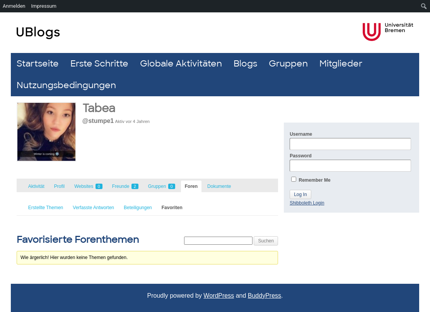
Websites (88, 186)
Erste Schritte (99, 63)
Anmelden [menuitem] (14, 6)
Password (350, 162)
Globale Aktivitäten (181, 63)
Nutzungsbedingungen (66, 85)
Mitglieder (340, 63)
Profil (59, 186)
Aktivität (36, 186)
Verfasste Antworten (93, 207)
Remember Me (310, 180)
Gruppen (288, 63)
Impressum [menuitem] (43, 6)
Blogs (245, 63)
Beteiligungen (138, 207)
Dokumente (219, 186)
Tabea (98, 108)
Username (350, 140)
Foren (191, 186)
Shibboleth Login (307, 203)
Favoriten (172, 207)
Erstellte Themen (45, 207)
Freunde (125, 186)
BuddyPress (264, 295)
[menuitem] (424, 6)
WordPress (218, 295)
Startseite (38, 63)
